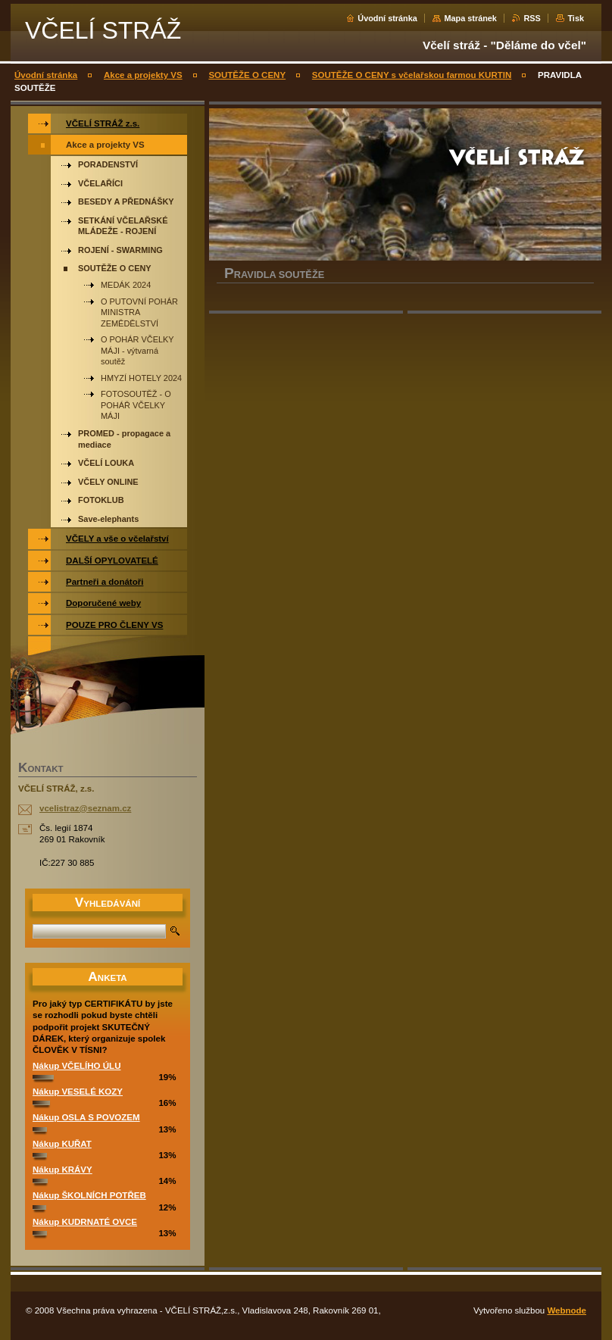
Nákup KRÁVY (62, 1169)
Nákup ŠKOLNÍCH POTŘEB (89, 1195)
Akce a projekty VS (143, 75)
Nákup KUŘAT (62, 1143)
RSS (531, 18)
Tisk (575, 18)
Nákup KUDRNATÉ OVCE (85, 1221)
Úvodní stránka (387, 18)
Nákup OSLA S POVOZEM (86, 1117)
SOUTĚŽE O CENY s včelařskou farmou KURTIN (411, 75)
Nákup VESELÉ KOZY (78, 1091)
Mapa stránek (470, 18)
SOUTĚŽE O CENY (247, 75)
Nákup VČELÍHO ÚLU (76, 1065)
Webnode (566, 1310)
